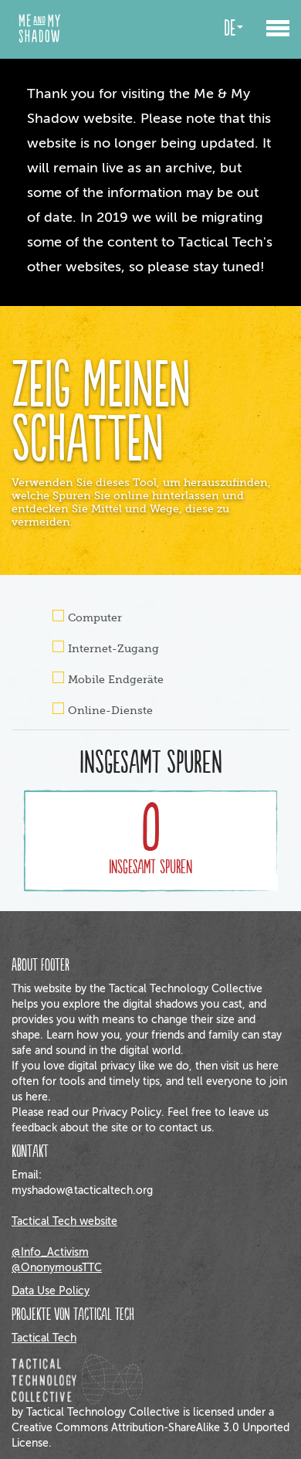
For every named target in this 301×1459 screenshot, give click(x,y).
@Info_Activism (50, 1252)
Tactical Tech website (64, 1221)
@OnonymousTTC (57, 1268)
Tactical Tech (44, 1338)
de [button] (233, 29)
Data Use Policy (51, 1291)
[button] (278, 21)
